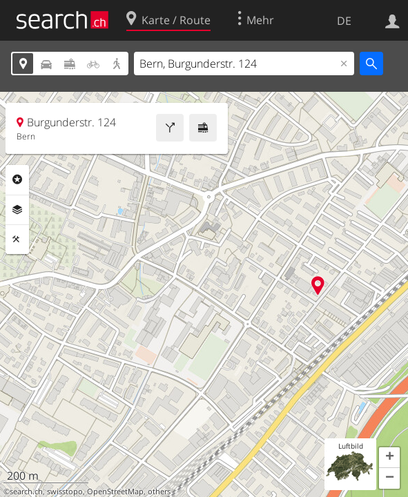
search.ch (26, 491)
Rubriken (17, 179)
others (159, 491)
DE (344, 20)
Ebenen (17, 209)
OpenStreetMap (115, 491)
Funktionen (17, 239)
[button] (389, 457)
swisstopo (65, 491)
